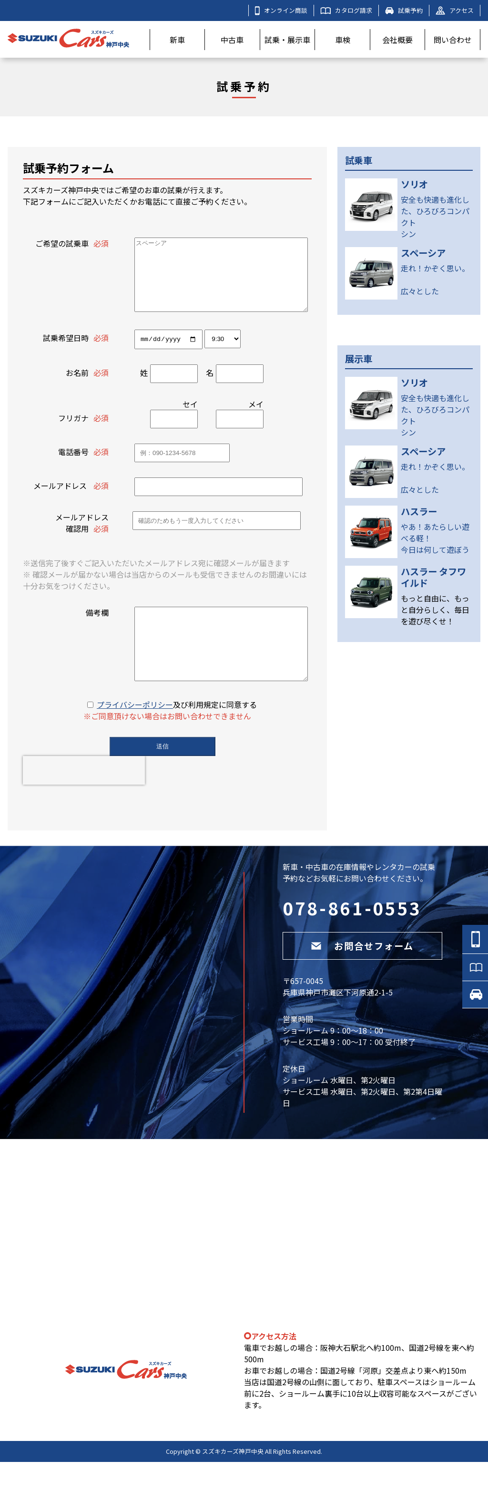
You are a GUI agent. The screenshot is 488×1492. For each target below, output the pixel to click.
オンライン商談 (281, 10)
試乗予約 (404, 10)
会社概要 (397, 39)
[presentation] (84, 800)
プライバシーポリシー (135, 734)
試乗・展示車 (287, 39)
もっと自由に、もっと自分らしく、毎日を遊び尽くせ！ (435, 609)
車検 (342, 39)
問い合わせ (453, 39)
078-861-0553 (352, 938)
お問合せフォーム (362, 976)
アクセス (455, 10)
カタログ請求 (346, 10)
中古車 (232, 39)
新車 (177, 39)
